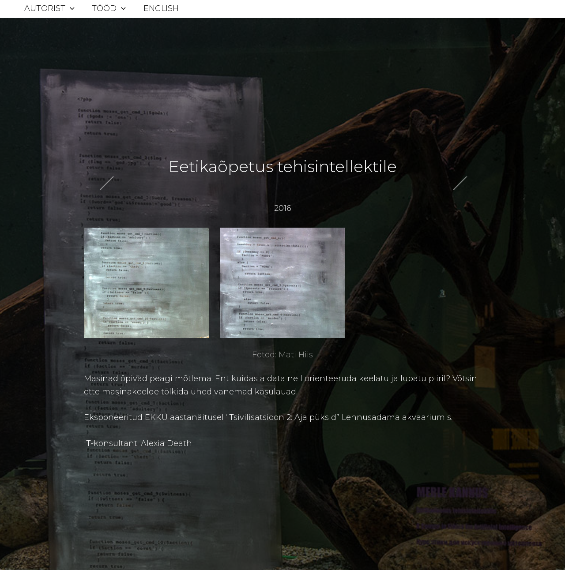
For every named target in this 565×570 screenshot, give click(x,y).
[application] (69, 8)
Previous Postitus (509, 191)
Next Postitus (56, 190)
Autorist (48, 8)
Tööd (107, 8)
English (157, 8)
